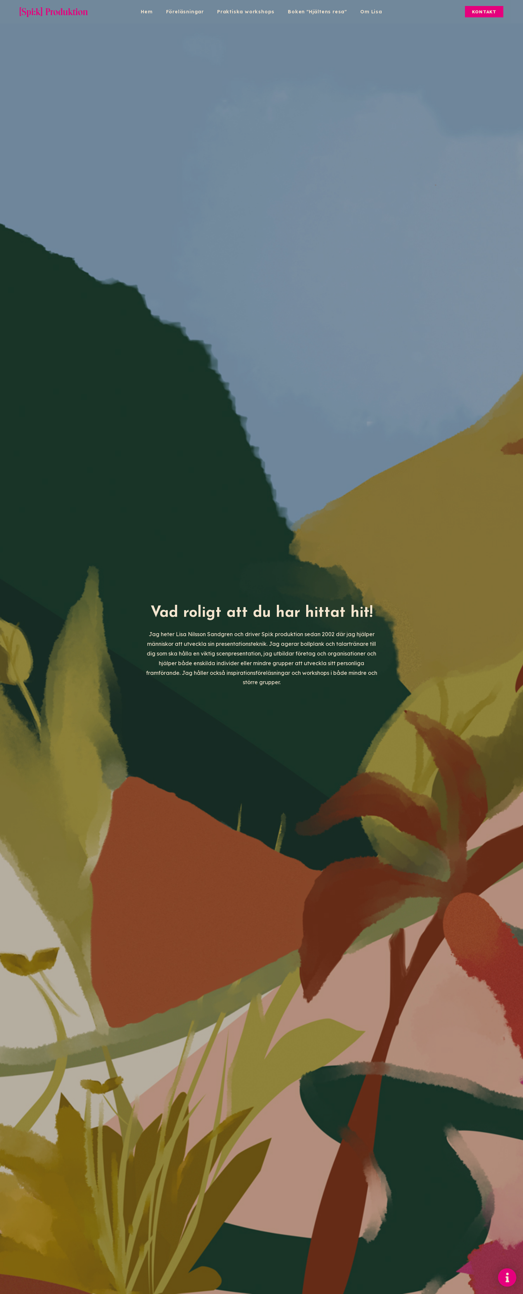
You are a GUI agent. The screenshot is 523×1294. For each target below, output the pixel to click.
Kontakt (484, 11)
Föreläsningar (185, 12)
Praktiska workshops (246, 12)
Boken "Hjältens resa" (317, 12)
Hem (146, 12)
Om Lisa (371, 12)
